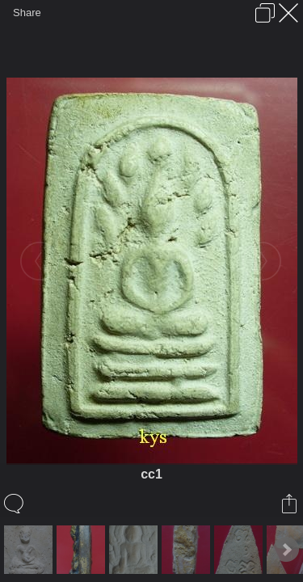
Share (27, 12)
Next (286, 550)
